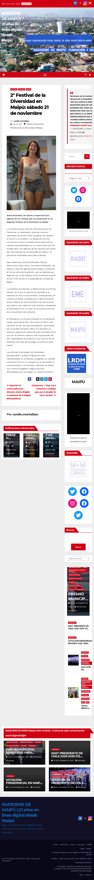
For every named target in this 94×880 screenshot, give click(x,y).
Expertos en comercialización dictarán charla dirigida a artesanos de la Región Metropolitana (19, 392)
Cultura (14, 89)
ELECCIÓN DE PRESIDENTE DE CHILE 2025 (67, 783)
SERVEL (88, 875)
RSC (83, 702)
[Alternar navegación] (45, 75)
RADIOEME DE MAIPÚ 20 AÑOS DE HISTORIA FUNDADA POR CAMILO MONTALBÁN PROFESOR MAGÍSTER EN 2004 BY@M (72, 869)
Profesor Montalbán (86, 663)
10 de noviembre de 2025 (64, 787)
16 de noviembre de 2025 (18, 787)
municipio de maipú (75, 578)
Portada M (80, 589)
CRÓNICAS (64, 845)
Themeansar (6, 861)
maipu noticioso (74, 575)
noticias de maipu (75, 586)
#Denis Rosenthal (35, 124)
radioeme (80, 760)
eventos (21, 89)
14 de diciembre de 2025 (63, 760)
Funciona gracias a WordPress (13, 859)
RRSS (81, 875)
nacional (72, 582)
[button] (86, 75)
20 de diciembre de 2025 (18, 757)
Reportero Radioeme (11, 449)
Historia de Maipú (75, 567)
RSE (87, 702)
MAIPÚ (28, 89)
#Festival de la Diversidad (22, 128)
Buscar (70, 530)
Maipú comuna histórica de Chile (77, 570)
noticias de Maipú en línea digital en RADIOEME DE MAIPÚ (71, 854)
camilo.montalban (21, 121)
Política (54, 859)
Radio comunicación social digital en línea (75, 859)
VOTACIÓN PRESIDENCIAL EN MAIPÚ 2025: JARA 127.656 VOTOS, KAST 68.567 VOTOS (80, 645)
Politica (72, 589)
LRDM (89, 845)
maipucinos (86, 691)
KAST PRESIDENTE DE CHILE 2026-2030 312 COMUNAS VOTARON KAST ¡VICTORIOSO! (78, 630)
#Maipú (39, 128)
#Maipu (73, 125)
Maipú (82, 849)
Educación (81, 845)
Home (56, 845)
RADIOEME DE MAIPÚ (83, 863)
